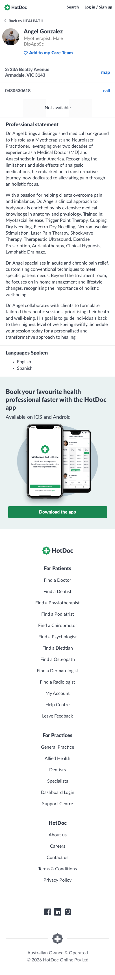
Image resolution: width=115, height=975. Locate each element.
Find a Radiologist (57, 682)
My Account (57, 693)
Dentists (57, 770)
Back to (23, 21)
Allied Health (57, 758)
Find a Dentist (57, 591)
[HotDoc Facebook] (47, 912)
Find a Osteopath (57, 659)
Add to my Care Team (48, 53)
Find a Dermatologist (57, 671)
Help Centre (57, 705)
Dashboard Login (57, 792)
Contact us (57, 857)
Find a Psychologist (57, 637)
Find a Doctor (57, 580)
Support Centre (57, 804)
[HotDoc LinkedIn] (58, 912)
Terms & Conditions (57, 869)
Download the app (57, 512)
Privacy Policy (57, 880)
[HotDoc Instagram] (68, 912)
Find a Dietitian (57, 648)
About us (58, 835)
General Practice (57, 747)
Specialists (57, 781)
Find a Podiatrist (57, 614)
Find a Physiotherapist (57, 603)
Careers (57, 846)
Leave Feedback (57, 716)
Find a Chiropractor (57, 625)
